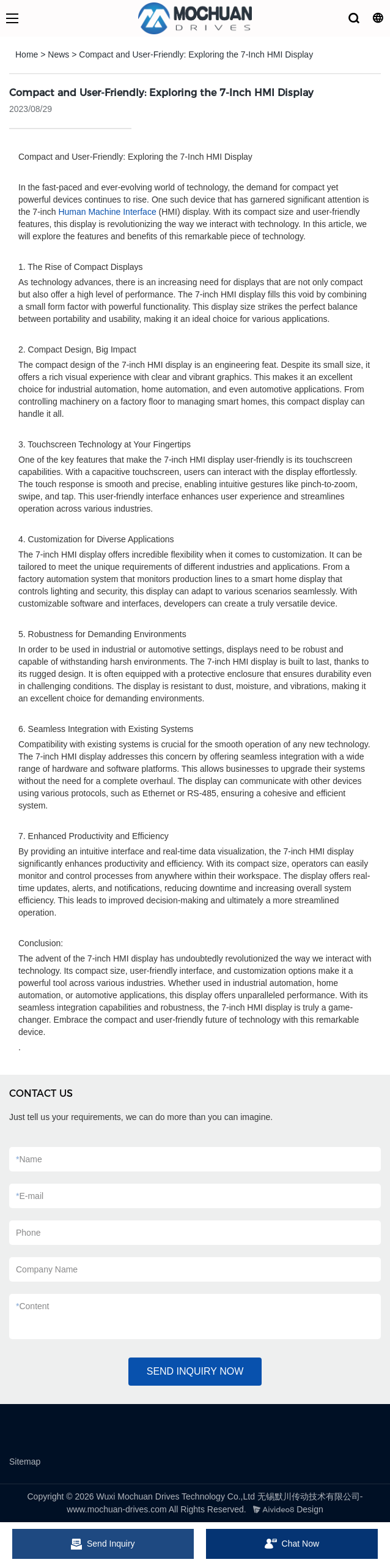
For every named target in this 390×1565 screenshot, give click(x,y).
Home (26, 54)
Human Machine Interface (107, 212)
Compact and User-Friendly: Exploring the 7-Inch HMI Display (196, 54)
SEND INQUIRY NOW (195, 1371)
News (58, 54)
